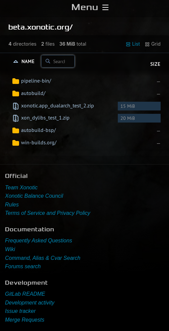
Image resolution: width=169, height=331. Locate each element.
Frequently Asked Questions (38, 240)
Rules (12, 204)
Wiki (10, 249)
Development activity (30, 302)
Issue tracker (20, 311)
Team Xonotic (21, 187)
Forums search (23, 266)
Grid (153, 44)
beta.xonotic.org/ (40, 27)
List (132, 44)
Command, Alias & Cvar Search (42, 258)
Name (28, 61)
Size (155, 64)
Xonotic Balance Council (34, 196)
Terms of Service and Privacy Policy (47, 213)
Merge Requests (24, 320)
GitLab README (25, 294)
